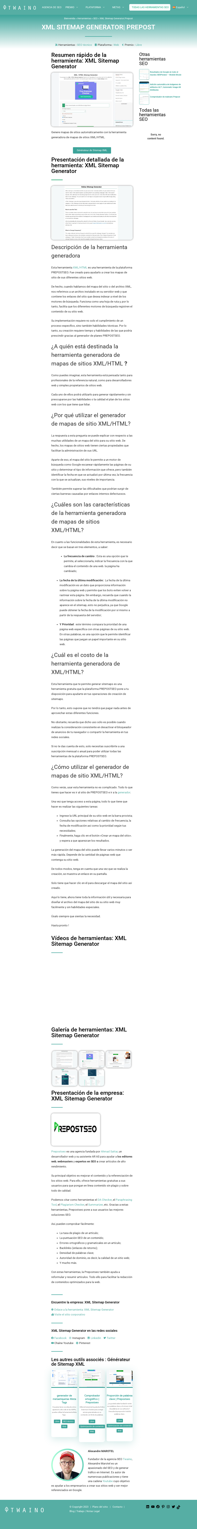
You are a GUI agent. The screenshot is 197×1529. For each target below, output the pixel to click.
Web (116, 44)
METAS (120, 7)
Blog (72, 1511)
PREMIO (74, 7)
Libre (139, 44)
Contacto (118, 1506)
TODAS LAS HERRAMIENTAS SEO (150, 7)
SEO (95, 18)
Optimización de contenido (92, 1426)
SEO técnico (84, 44)
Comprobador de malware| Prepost (165, 97)
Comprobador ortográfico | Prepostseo (92, 1399)
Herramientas (84, 18)
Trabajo (80, 1511)
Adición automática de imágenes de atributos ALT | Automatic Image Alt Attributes (165, 87)
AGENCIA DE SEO (51, 7)
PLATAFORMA (98, 7)
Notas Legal (93, 1511)
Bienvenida (69, 18)
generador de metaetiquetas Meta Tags (64, 1399)
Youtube (108, 1481)
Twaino (127, 1459)
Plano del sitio (100, 1506)
